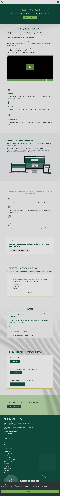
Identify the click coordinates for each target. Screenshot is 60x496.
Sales (6, 466)
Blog (5, 444)
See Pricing (15, 361)
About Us (6, 440)
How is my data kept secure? (18, 327)
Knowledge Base (8, 453)
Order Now (6, 470)
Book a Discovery (8, 468)
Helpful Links (8, 438)
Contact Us (6, 442)
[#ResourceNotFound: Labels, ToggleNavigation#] (58, 2)
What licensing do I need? (18, 331)
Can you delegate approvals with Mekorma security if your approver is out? (29, 315)
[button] (15, 2)
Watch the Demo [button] (30, 17)
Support (7, 451)
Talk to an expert (14, 406)
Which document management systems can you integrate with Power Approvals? (29, 321)
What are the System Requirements (21, 335)
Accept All (30, 491)
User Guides (6, 463)
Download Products (8, 457)
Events (5, 446)
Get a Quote (6, 472)
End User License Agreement (11, 459)
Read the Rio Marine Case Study (19, 250)
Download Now (16, 372)
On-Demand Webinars (9, 448)
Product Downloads (8, 461)
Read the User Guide (17, 384)
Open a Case (7, 455)
